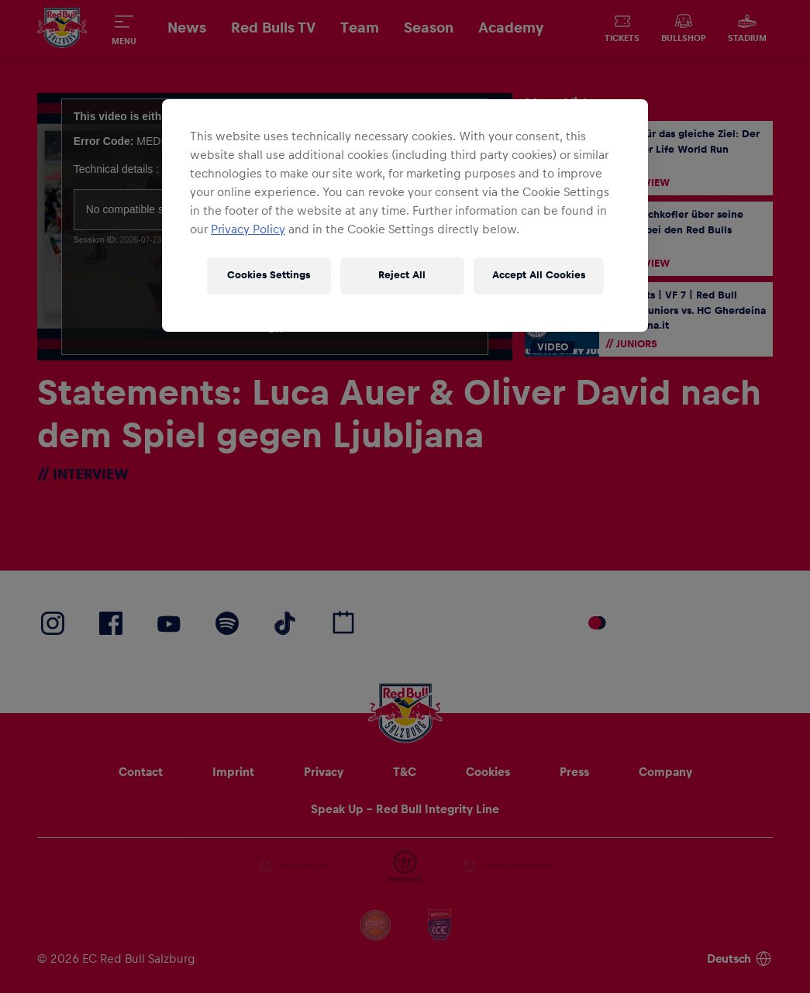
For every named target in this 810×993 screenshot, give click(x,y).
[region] (405, 215)
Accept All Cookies (538, 275)
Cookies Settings (268, 275)
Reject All (402, 275)
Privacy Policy (248, 229)
